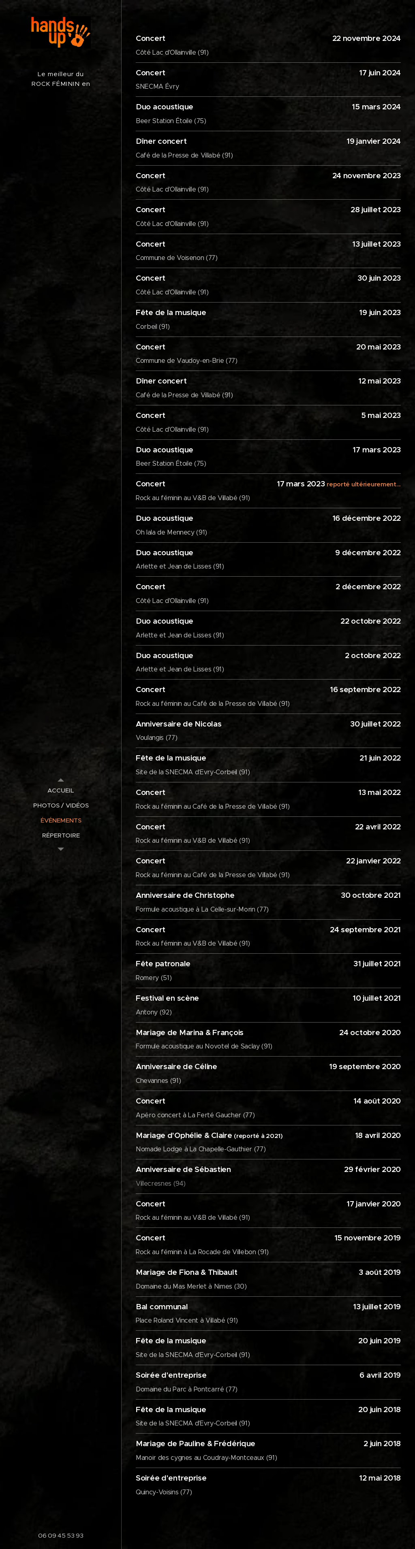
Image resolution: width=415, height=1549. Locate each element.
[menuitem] (60, 790)
